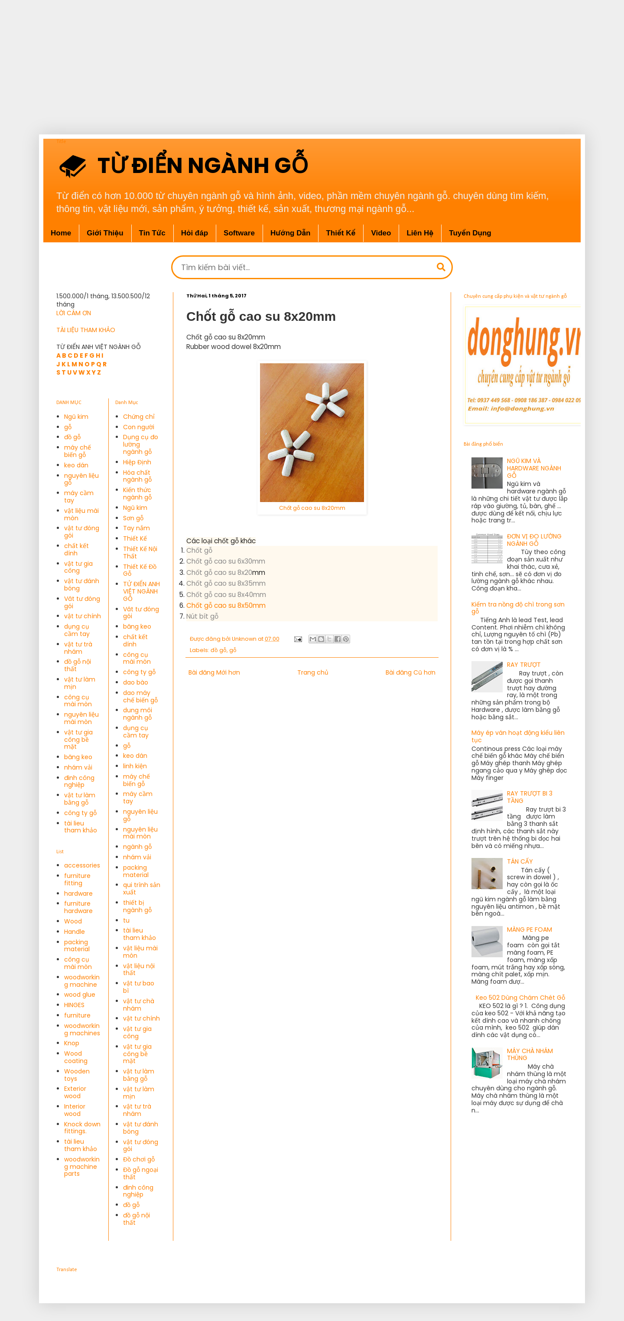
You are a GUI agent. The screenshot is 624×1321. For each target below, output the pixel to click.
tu (126, 920)
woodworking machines (82, 1029)
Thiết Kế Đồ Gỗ (139, 570)
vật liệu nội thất (139, 970)
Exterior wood (75, 1092)
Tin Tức (152, 233)
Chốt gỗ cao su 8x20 (219, 572)
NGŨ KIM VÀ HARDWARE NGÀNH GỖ (534, 468)
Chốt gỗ (199, 550)
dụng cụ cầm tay (77, 630)
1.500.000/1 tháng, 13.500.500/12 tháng (103, 300)
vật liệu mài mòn (81, 514)
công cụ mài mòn (78, 701)
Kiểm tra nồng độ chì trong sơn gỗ (518, 608)
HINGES (74, 1005)
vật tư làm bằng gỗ (79, 799)
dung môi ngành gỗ (137, 714)
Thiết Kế (340, 233)
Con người (138, 427)
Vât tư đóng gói (82, 602)
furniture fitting (77, 879)
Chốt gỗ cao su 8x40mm (226, 594)
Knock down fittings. (82, 1128)
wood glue (79, 994)
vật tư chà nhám (138, 1005)
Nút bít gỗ (203, 616)
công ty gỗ (80, 813)
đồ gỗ (219, 650)
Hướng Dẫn (290, 233)
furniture (77, 1015)
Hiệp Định (137, 462)
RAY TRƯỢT (524, 664)
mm (259, 583)
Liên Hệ (419, 233)
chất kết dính (76, 549)
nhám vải (78, 767)
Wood (73, 921)
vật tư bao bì (138, 987)
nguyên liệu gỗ (81, 479)
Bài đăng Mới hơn (214, 672)
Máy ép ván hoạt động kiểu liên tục (518, 736)
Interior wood (74, 1110)
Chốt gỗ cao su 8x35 (219, 583)
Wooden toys (77, 1075)
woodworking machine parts (82, 1166)
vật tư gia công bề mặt (78, 739)
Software (239, 233)
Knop (71, 1043)
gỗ (233, 650)
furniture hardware (78, 907)
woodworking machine (82, 981)
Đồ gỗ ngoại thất (140, 1173)
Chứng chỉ (139, 416)
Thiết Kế (135, 538)
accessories (82, 865)
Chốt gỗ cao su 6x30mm (225, 561)
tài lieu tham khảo (80, 827)
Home (61, 233)
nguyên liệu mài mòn (81, 718)
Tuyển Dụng (470, 233)
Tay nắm (136, 528)
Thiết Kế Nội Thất (140, 553)
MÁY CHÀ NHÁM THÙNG (530, 1055)
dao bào (135, 682)
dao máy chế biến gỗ (140, 696)
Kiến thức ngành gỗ (137, 494)
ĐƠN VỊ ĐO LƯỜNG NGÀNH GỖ (534, 540)
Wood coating (76, 1057)
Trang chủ (312, 672)
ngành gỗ (137, 846)
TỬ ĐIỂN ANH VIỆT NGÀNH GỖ (141, 591)
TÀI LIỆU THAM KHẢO (85, 330)
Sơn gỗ (133, 518)
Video (381, 233)
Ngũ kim (76, 416)
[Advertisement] (277, 60)
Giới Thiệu (105, 233)
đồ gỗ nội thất (77, 665)
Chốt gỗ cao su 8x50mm (226, 605)
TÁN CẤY (520, 861)
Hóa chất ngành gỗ (137, 476)
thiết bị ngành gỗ (137, 906)
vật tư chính (82, 616)
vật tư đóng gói (81, 532)
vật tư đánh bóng (81, 585)
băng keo (78, 757)
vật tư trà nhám (78, 648)
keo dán (76, 465)
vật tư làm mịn (79, 683)
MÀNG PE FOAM (529, 929)
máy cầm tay (79, 497)
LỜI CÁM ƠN (73, 313)
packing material (77, 946)
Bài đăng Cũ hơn (411, 672)
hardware (78, 893)
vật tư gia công (78, 567)
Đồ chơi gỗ (139, 1159)
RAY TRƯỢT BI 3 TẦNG (529, 797)
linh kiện (135, 766)
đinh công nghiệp (79, 781)
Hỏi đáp (194, 233)
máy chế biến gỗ (77, 451)
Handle (74, 931)
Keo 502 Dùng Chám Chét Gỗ (520, 997)
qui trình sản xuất (141, 889)
